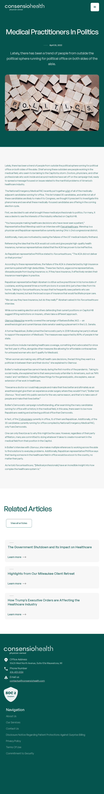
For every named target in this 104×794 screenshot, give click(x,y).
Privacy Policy (16, 740)
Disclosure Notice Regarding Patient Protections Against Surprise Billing (48, 734)
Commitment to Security (22, 753)
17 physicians (25, 421)
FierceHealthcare (69, 229)
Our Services (16, 722)
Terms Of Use (16, 747)
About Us (14, 716)
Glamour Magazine (14, 323)
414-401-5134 (14, 672)
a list (67, 193)
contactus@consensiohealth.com (24, 680)
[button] (95, 7)
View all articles (21, 523)
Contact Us (15, 728)
